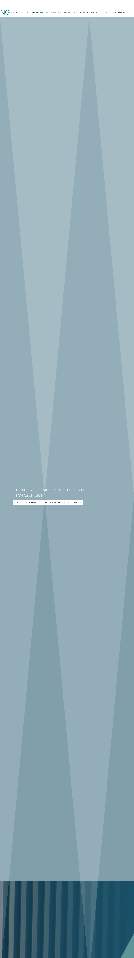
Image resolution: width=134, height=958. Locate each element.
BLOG (105, 12)
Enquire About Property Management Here (48, 503)
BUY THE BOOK (70, 12)
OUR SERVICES (52, 12)
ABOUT (83, 12)
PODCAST (95, 12)
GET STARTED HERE (35, 12)
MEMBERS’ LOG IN (117, 12)
